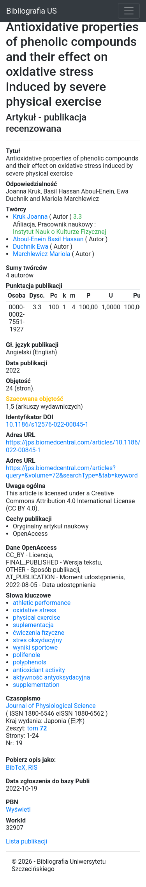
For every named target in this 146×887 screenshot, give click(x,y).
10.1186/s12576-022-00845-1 (47, 424)
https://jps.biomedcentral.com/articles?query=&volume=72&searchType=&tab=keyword (72, 471)
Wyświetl (18, 809)
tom (37, 728)
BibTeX (15, 767)
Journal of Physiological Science (51, 705)
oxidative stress (34, 610)
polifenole (26, 655)
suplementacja (33, 625)
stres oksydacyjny (37, 640)
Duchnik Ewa (30, 246)
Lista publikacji (26, 841)
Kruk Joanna (30, 216)
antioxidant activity (39, 670)
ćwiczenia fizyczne (38, 632)
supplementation (36, 684)
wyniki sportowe (35, 647)
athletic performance (41, 602)
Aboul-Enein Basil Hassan (48, 239)
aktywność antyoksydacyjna (51, 677)
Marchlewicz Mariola (41, 254)
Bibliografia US (31, 11)
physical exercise (36, 617)
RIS (32, 767)
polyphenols (29, 662)
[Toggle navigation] (129, 11)
